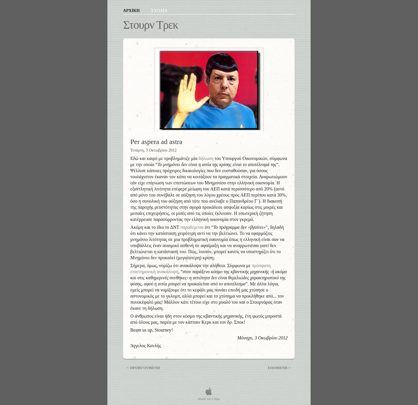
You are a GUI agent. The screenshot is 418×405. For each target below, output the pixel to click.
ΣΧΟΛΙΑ (159, 10)
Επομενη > (279, 368)
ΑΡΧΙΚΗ (132, 10)
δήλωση (206, 158)
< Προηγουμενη (143, 368)
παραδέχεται (191, 227)
